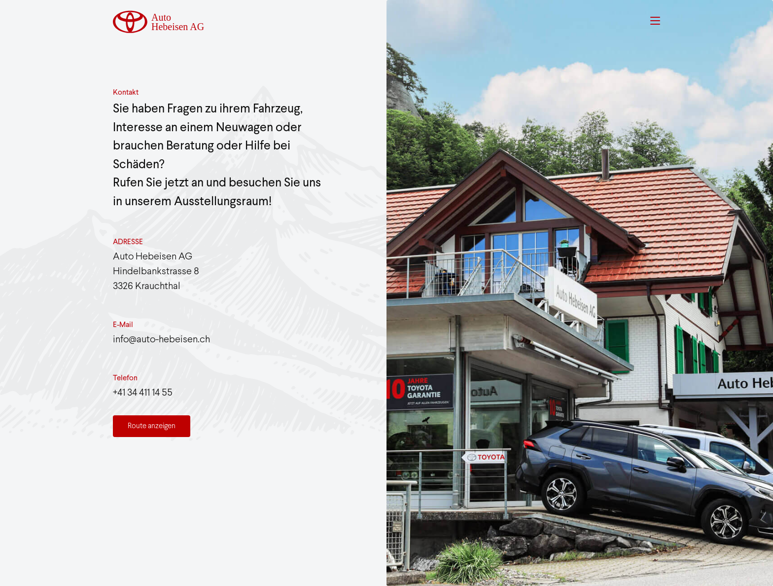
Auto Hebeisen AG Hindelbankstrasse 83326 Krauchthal (156, 271)
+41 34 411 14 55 (143, 393)
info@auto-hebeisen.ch (161, 339)
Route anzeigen (152, 426)
